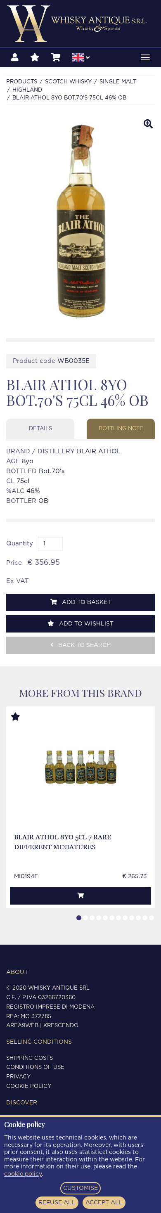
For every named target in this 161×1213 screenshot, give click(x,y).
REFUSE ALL (57, 1203)
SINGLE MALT (117, 82)
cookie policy (23, 1174)
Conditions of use (35, 1067)
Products (21, 82)
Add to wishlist (80, 624)
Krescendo (60, 1025)
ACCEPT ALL (104, 1203)
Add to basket (80, 602)
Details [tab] (40, 428)
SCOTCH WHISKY (68, 82)
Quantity (19, 543)
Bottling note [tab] (121, 428)
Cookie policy (28, 1086)
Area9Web (22, 1025)
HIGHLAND (27, 90)
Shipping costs (29, 1058)
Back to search (80, 645)
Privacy (18, 1077)
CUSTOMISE (80, 1188)
